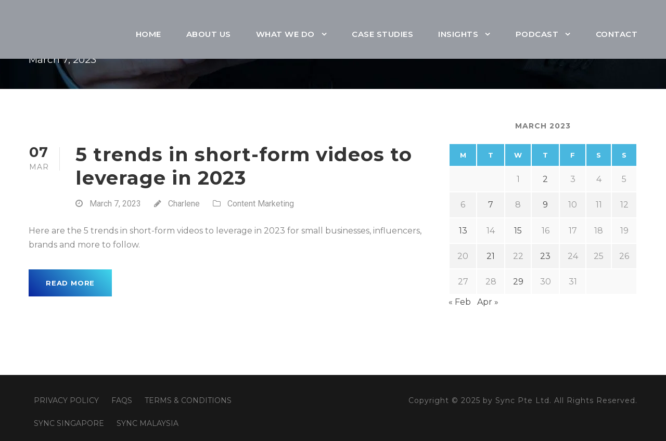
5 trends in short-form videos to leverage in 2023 (243, 165)
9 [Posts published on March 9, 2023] (545, 205)
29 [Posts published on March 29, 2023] (518, 282)
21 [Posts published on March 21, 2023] (490, 256)
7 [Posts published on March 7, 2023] (490, 205)
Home (148, 34)
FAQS (121, 400)
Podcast (537, 34)
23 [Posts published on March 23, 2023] (545, 256)
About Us (208, 34)
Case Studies (382, 34)
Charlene (184, 204)
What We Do (285, 34)
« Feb (460, 302)
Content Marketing (260, 204)
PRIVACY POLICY (66, 400)
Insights (458, 34)
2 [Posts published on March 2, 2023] (545, 179)
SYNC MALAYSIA (147, 423)
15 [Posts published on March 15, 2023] (518, 231)
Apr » (487, 302)
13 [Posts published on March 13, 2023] (463, 231)
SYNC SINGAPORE (69, 423)
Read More (70, 283)
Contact (617, 34)
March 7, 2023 (115, 204)
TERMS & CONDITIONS (188, 400)
